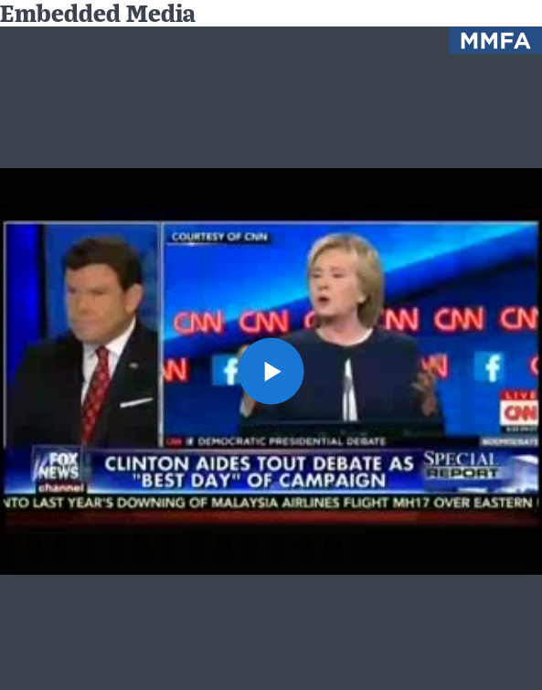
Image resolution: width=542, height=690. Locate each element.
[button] (271, 371)
